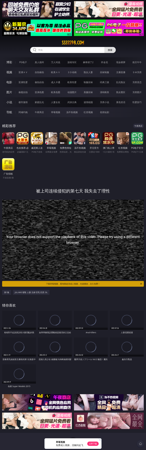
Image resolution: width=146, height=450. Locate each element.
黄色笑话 (120, 102)
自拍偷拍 (39, 72)
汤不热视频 (72, 112)
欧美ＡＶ (55, 72)
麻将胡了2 (88, 62)
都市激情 (23, 102)
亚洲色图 (39, 92)
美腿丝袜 (88, 92)
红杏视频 (88, 112)
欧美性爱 (72, 82)
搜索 (110, 50)
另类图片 (137, 92)
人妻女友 (55, 102)
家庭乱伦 (39, 102)
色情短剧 (104, 112)
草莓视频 (55, 112)
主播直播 (120, 72)
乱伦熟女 (120, 82)
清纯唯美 (104, 92)
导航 (9, 112)
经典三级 (104, 82)
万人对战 (55, 62)
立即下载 (93, 443)
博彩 (9, 62)
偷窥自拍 (23, 92)
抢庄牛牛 (137, 62)
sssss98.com (73, 43)
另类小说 (104, 102)
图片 (9, 92)
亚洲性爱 (23, 82)
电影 (9, 82)
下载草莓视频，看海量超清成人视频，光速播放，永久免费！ (94, 284)
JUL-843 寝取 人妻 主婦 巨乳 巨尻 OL (31, 292)
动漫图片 (72, 92)
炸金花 (104, 62)
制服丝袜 (88, 82)
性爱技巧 (137, 102)
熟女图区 (120, 92)
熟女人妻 (88, 72)
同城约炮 (23, 112)
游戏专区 (72, 62)
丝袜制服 (104, 72)
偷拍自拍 (39, 82)
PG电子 (23, 62)
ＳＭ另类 (137, 72)
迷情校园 (88, 102)
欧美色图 (55, 92)
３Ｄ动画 (72, 72)
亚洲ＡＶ (23, 72)
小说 (9, 102)
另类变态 (137, 82)
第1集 (6, 292)
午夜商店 (39, 112)
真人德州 (39, 62)
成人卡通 (55, 82)
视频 (9, 72)
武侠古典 (72, 102)
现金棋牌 (120, 62)
